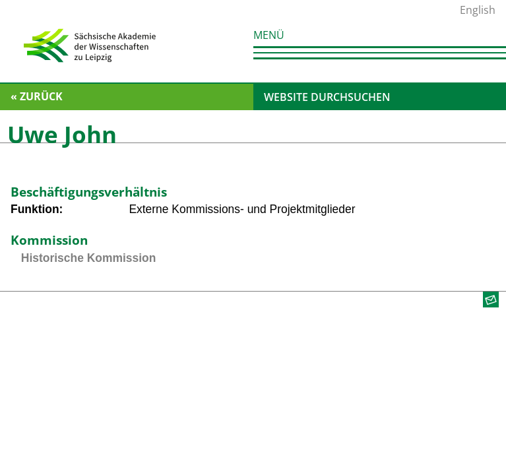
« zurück (37, 96)
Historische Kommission (88, 258)
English (477, 10)
